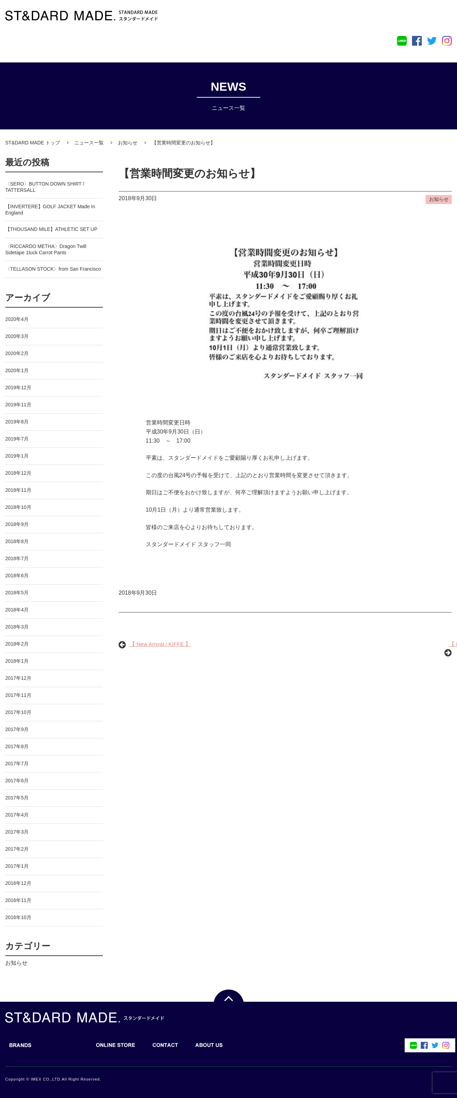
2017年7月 (17, 763)
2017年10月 (18, 711)
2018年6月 (17, 575)
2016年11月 (18, 899)
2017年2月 (17, 848)
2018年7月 (17, 558)
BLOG (60, 43)
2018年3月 (17, 626)
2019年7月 (17, 438)
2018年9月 (17, 523)
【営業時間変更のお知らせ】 (192, 173)
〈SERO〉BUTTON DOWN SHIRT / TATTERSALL (44, 186)
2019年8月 (17, 421)
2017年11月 (18, 694)
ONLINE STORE (112, 43)
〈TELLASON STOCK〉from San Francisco (53, 268)
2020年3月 (17, 335)
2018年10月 (18, 506)
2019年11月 (18, 404)
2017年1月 (17, 865)
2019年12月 (18, 387)
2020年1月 (17, 370)
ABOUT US (205, 43)
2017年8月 (17, 746)
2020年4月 (17, 318)
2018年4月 (17, 609)
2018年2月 (17, 643)
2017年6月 (17, 780)
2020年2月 (17, 352)
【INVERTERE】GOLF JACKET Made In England (50, 209)
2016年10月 (18, 916)
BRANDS (17, 43)
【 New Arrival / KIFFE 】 (160, 645)
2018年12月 (18, 472)
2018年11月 (18, 489)
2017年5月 (17, 797)
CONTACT (162, 43)
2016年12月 (18, 882)
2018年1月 (17, 660)
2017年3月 (17, 831)
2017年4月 (17, 814)
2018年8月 (17, 540)
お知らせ (16, 962)
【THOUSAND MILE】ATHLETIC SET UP (51, 228)
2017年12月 (18, 677)
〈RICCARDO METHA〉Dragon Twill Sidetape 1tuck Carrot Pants (45, 249)
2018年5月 (17, 592)
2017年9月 (17, 728)
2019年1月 (17, 455)
